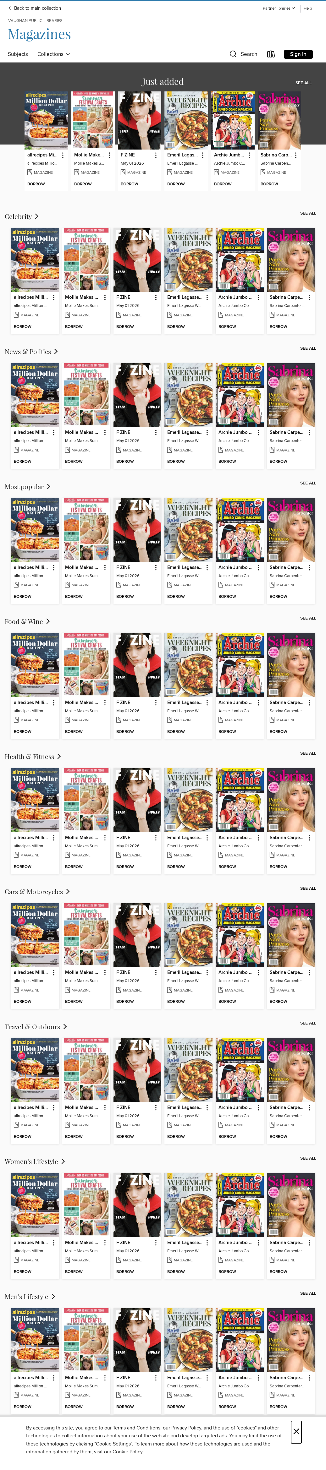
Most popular (28, 486)
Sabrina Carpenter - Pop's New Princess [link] (276, 155)
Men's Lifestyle (31, 1296)
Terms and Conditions (136, 1428)
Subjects (18, 54)
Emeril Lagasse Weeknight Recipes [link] (183, 155)
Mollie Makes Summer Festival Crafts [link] (90, 155)
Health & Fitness (33, 756)
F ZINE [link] (128, 155)
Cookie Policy (127, 1452)
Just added (163, 81)
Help (308, 8)
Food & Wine (28, 621)
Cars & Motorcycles (38, 891)
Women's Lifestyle (35, 1161)
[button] (279, 8)
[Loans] (271, 55)
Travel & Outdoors (36, 1026)
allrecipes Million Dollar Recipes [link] (43, 155)
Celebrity (22, 216)
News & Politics (32, 351)
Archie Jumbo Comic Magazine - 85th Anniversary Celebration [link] (230, 155)
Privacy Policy (186, 1428)
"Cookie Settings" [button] (113, 1444)
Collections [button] (53, 54)
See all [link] (304, 83)
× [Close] (296, 1432)
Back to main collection (34, 8)
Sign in (298, 54)
